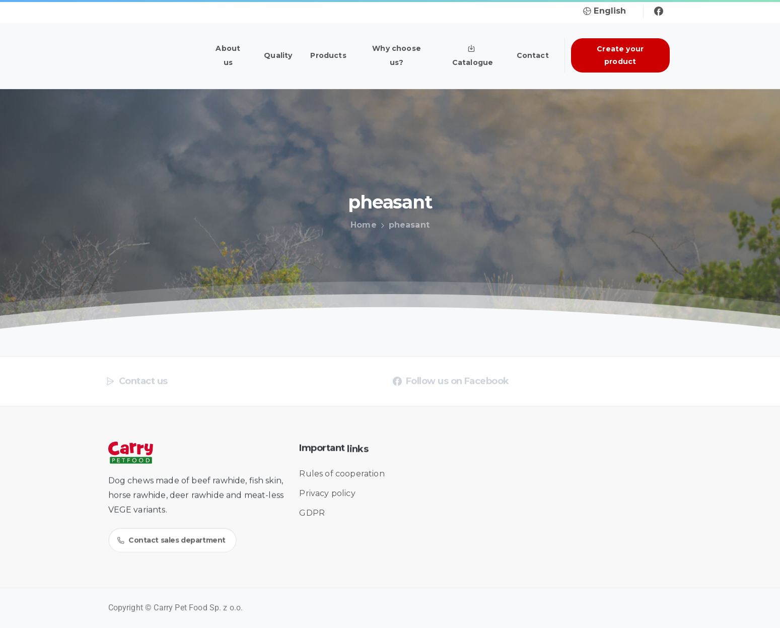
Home (360, 225)
